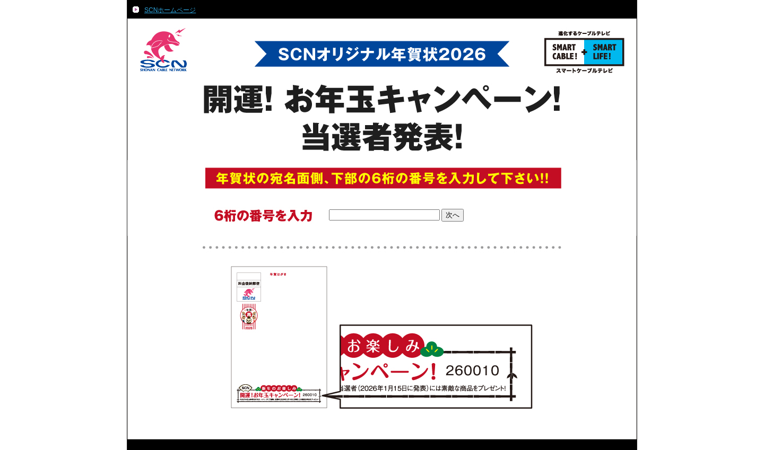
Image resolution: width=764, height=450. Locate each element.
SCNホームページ (170, 10)
